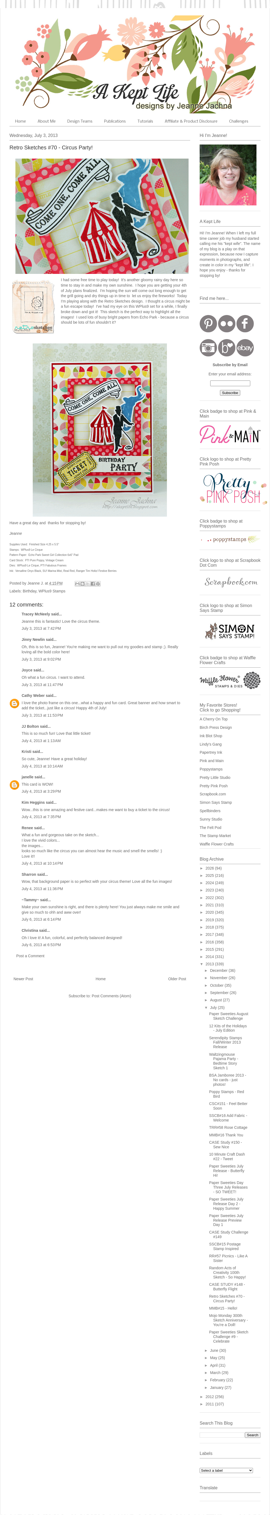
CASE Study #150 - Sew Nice (225, 1144)
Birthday (29, 591)
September (219, 993)
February (218, 1380)
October (217, 985)
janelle (28, 777)
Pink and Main (212, 761)
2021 (210, 905)
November (219, 978)
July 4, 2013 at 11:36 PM (42, 889)
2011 (210, 1404)
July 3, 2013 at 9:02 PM (41, 659)
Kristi (27, 751)
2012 (210, 1397)
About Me (47, 121)
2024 (210, 883)
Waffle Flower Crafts (217, 844)
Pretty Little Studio (215, 777)
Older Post (177, 979)
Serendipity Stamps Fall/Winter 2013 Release (225, 1042)
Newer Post (23, 979)
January (217, 1387)
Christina (30, 930)
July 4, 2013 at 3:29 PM (41, 791)
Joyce (27, 670)
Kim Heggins (33, 802)
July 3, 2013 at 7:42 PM (41, 628)
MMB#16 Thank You (226, 1135)
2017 (210, 934)
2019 (210, 920)
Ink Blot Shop (211, 736)
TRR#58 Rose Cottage (228, 1127)
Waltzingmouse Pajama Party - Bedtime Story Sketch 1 (223, 1061)
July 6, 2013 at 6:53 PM (41, 945)
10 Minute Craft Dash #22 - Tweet (227, 1156)
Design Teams (80, 121)
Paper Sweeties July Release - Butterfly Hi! (226, 1171)
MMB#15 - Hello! (223, 1308)
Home (20, 121)
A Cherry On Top (214, 719)
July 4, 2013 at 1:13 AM (41, 741)
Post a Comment (30, 956)
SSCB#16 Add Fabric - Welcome (228, 1117)
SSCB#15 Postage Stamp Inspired (225, 1246)
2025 (210, 875)
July (214, 1007)
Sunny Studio (211, 819)
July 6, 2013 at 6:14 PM (41, 919)
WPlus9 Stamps (51, 591)
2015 (210, 949)
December (219, 970)
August (216, 1000)
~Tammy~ (30, 900)
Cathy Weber (33, 695)
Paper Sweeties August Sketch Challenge (228, 1016)
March (216, 1372)
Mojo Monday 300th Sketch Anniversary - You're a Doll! (228, 1320)
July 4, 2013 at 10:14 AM (42, 766)
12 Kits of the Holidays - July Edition (228, 1028)
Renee (27, 828)
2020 (210, 912)
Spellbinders (210, 811)
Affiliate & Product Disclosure (191, 121)
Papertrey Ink (211, 752)
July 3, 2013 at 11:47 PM (42, 685)
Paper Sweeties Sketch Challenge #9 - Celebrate (228, 1336)
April (214, 1365)
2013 (210, 964)
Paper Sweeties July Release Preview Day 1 (226, 1220)
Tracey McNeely (36, 614)
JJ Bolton (30, 726)
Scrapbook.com (213, 794)
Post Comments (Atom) (111, 996)
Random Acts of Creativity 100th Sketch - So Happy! (227, 1272)
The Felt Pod (210, 827)
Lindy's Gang (211, 744)
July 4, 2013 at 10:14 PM (42, 863)
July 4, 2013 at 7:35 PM (41, 817)
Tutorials (145, 121)
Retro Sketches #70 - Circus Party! (227, 1298)
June (214, 1350)
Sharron (29, 874)
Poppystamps (211, 769)
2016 (210, 942)
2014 (210, 957)
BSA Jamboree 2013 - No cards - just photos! (227, 1080)
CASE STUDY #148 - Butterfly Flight (227, 1286)
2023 (210, 890)
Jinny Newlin (33, 639)
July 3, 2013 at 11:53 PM (42, 715)
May (214, 1358)
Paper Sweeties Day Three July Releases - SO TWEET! (228, 1187)
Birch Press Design (216, 727)
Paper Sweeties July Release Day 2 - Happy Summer (226, 1204)
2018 (210, 927)
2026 (210, 868)
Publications (115, 121)
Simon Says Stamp (216, 802)
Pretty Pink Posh (214, 786)
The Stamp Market (215, 836)
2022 (210, 898)
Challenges (238, 121)
